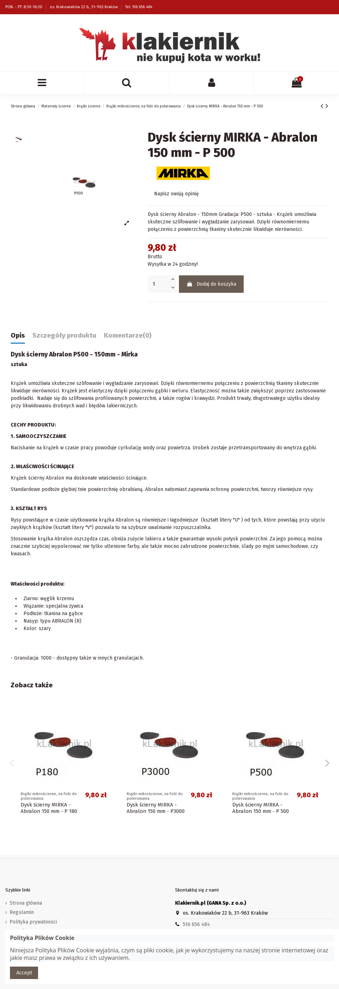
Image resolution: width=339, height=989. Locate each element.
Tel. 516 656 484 (138, 7)
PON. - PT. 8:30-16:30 (24, 7)
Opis (18, 335)
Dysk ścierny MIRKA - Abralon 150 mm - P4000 (156, 808)
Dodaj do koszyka (211, 284)
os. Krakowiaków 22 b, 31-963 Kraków (84, 7)
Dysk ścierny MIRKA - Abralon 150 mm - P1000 (261, 808)
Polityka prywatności (33, 922)
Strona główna (26, 903)
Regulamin (22, 912)
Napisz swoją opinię (176, 194)
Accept (24, 973)
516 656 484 (196, 924)
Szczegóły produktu (64, 335)
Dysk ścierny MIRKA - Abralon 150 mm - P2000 (50, 808)
